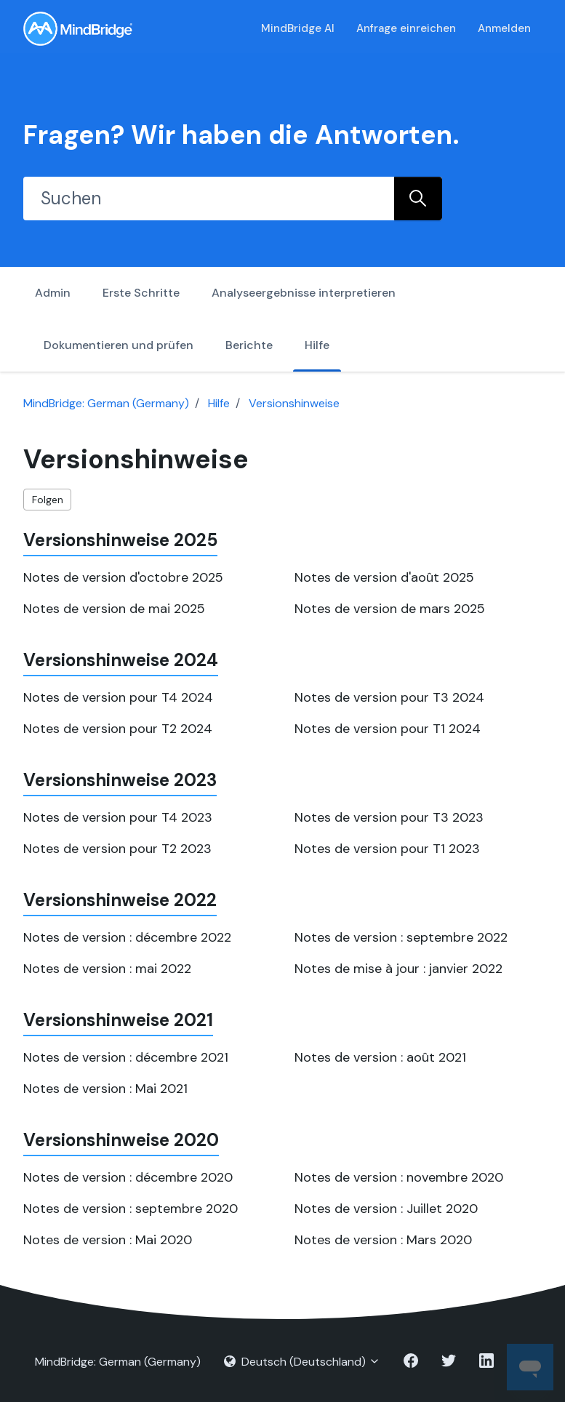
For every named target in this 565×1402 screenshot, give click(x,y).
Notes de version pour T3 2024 (389, 697)
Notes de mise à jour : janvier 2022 (398, 968)
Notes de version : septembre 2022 (401, 937)
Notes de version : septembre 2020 (130, 1208)
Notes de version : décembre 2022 (127, 937)
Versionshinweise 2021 (118, 1020)
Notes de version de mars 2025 (389, 608)
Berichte (249, 345)
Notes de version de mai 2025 (114, 608)
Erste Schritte (141, 292)
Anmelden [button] (504, 28)
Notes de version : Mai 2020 (107, 1240)
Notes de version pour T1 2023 (387, 848)
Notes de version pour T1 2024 (387, 728)
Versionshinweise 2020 (121, 1140)
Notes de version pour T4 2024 (118, 697)
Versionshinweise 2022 (120, 900)
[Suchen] (208, 198)
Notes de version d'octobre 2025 (123, 577)
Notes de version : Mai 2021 (105, 1088)
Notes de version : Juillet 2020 (386, 1208)
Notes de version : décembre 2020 (128, 1177)
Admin (53, 292)
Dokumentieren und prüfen (118, 345)
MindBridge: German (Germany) (106, 403)
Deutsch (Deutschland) (302, 1361)
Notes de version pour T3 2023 (389, 817)
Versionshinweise (294, 403)
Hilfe (317, 345)
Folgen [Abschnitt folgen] (47, 499)
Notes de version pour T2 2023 (117, 848)
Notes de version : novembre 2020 (398, 1177)
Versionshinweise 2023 (120, 780)
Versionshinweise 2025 (120, 540)
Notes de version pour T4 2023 (117, 817)
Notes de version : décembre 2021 (125, 1057)
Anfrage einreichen (406, 28)
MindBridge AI (297, 28)
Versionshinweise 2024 (120, 660)
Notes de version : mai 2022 (107, 968)
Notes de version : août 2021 (380, 1057)
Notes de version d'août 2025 (384, 577)
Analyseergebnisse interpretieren (304, 292)
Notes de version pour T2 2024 (117, 728)
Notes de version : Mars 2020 (383, 1240)
